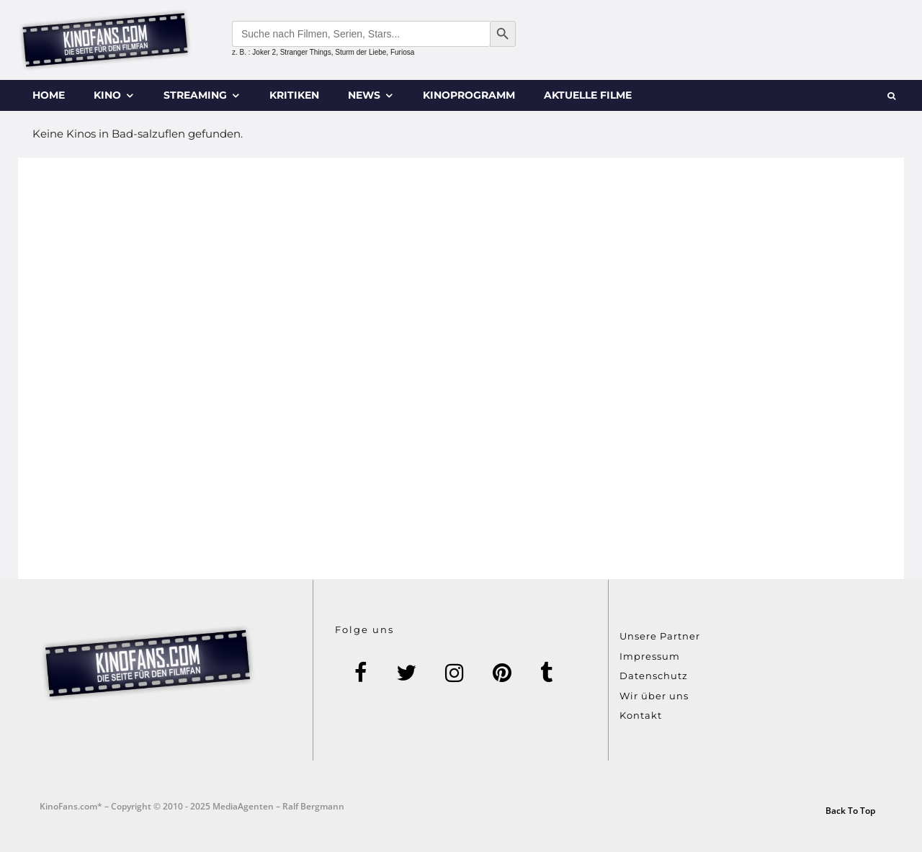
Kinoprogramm (469, 95)
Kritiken (294, 95)
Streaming (195, 95)
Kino (107, 95)
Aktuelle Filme (588, 95)
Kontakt (640, 715)
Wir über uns (654, 695)
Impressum (649, 656)
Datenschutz (653, 675)
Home (48, 95)
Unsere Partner (659, 636)
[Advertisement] (461, 368)
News (364, 95)
